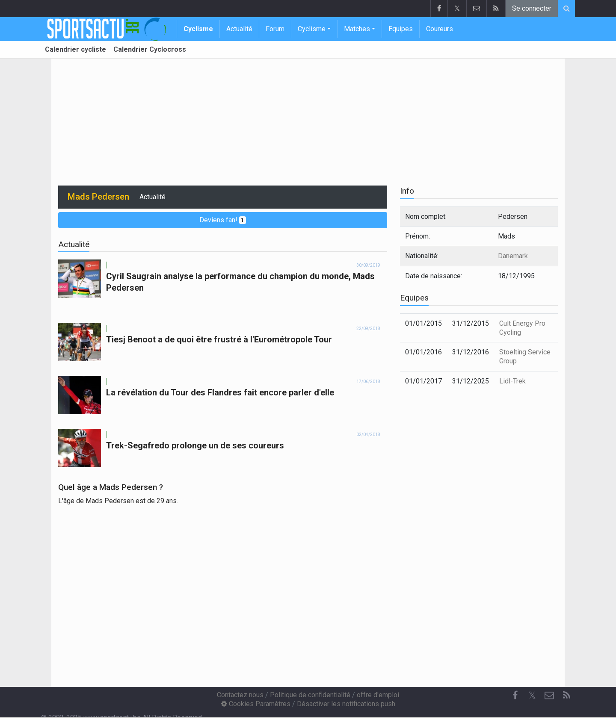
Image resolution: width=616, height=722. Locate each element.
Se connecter (531, 8)
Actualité (239, 29)
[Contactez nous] (549, 695)
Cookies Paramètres (255, 704)
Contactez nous (240, 695)
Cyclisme (198, 29)
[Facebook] (515, 695)
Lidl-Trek (512, 381)
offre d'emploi (378, 695)
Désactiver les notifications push (346, 704)
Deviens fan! (222, 220)
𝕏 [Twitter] (532, 695)
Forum (275, 29)
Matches (357, 29)
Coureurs (439, 29)
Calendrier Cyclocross (149, 49)
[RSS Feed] (566, 695)
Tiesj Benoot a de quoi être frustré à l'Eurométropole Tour (219, 339)
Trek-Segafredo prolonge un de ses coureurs (195, 445)
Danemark (513, 256)
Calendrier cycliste (75, 49)
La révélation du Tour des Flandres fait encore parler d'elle (220, 392)
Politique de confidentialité (310, 695)
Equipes (400, 29)
